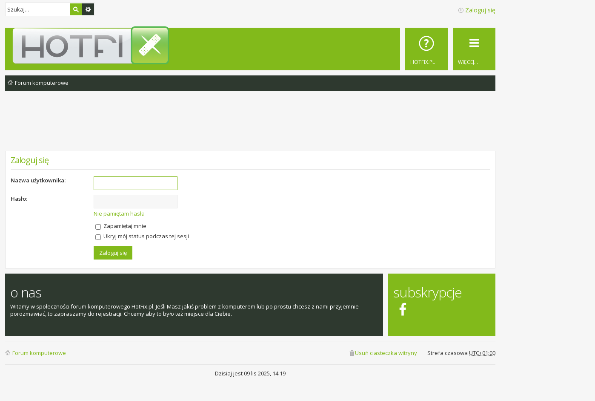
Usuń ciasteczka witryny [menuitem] (386, 353)
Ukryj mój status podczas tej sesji (142, 236)
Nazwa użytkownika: (38, 180)
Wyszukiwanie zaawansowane (88, 9)
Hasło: (19, 198)
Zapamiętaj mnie (120, 226)
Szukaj (76, 9)
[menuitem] (426, 49)
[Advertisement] (250, 127)
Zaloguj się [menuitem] (480, 10)
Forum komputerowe (39, 353)
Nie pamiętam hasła (119, 213)
